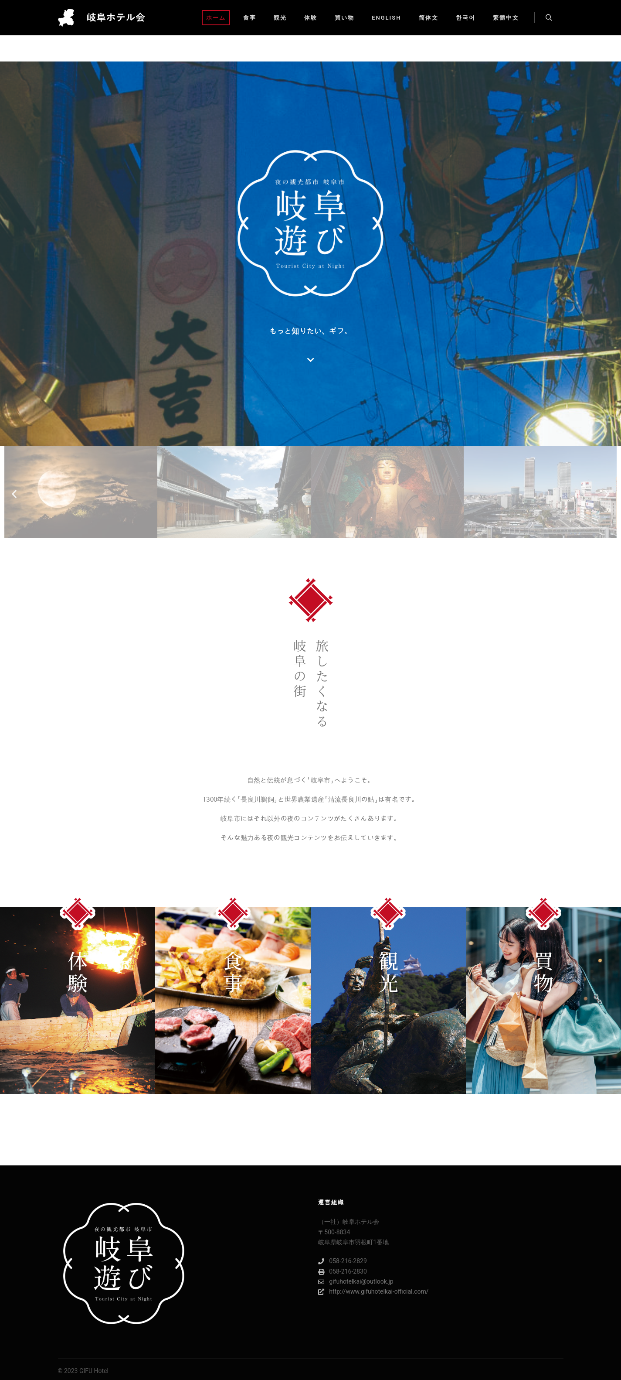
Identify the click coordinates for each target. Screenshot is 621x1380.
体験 (78, 971)
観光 (388, 971)
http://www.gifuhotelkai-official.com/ (373, 1292)
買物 (543, 971)
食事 (233, 971)
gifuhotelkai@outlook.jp (355, 1282)
